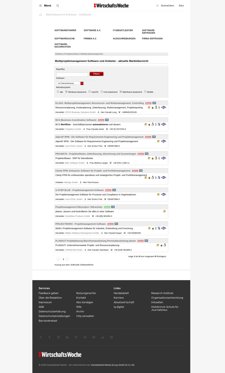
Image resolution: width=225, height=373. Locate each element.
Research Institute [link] (162, 293)
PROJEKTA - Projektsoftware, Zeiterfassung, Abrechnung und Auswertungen (95, 154)
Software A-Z (92, 30)
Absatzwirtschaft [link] (124, 302)
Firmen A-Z (90, 38)
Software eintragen (148, 31)
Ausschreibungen (124, 38)
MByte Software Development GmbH (82, 233)
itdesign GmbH (71, 182)
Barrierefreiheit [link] (48, 321)
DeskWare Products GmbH (78, 216)
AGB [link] (41, 307)
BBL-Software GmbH (75, 163)
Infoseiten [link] (157, 302)
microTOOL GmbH (74, 146)
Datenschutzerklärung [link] (52, 311)
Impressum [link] (45, 302)
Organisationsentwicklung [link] (167, 298)
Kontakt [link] (81, 298)
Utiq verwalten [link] (85, 316)
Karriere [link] (119, 298)
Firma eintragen (152, 38)
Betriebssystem (63, 87)
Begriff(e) (60, 69)
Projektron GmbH (73, 129)
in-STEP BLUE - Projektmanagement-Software (79, 190)
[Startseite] (40, 14)
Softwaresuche (64, 38)
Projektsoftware (72, 54)
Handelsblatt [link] (121, 293)
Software (59, 54)
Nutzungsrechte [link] (86, 293)
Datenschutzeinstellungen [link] (54, 316)
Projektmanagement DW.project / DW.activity (78, 207)
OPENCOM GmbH (74, 250)
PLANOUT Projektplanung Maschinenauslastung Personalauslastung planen (95, 241)
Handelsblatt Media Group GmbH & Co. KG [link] (112, 365)
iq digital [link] (119, 307)
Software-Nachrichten (62, 45)
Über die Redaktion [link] (50, 298)
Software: (60, 78)
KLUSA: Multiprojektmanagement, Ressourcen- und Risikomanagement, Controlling (99, 103)
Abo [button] (181, 5)
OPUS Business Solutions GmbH (80, 112)
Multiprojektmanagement (92, 54)
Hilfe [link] (78, 307)
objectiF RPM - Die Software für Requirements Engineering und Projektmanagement (99, 137)
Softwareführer (65, 30)
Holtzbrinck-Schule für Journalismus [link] (165, 308)
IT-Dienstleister (123, 30)
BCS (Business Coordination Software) (75, 120)
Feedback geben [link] (49, 293)
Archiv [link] (80, 311)
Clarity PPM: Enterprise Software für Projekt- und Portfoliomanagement (92, 170)
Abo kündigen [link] (84, 302)
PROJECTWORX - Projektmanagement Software (80, 224)
